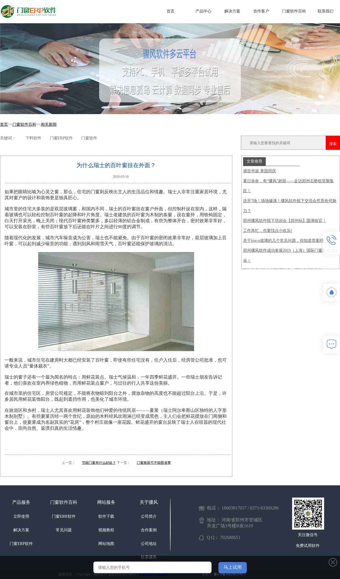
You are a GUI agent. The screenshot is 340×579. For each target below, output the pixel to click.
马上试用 (233, 567)
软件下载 (106, 516)
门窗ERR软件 (63, 516)
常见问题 (64, 530)
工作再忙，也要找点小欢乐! (267, 230)
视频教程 (106, 530)
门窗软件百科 (294, 11)
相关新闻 (49, 124)
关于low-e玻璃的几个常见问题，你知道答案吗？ (285, 240)
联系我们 (325, 11)
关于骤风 (149, 502)
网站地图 (106, 544)
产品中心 (203, 11)
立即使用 (21, 516)
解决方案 (232, 11)
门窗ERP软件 (21, 544)
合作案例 (149, 530)
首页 (171, 11)
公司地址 (149, 544)
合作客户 (261, 11)
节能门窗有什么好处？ (99, 463)
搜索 (333, 144)
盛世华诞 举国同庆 (259, 171)
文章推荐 (254, 161)
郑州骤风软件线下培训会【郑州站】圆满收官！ (284, 221)
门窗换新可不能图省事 (154, 463)
